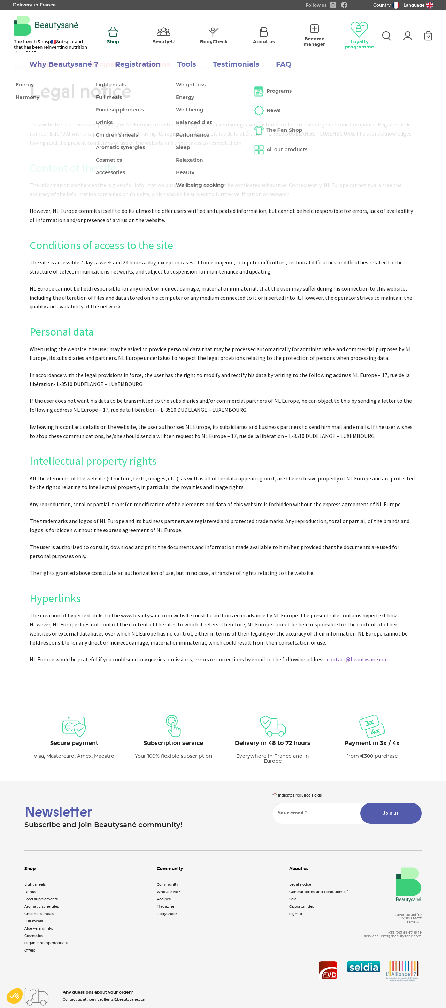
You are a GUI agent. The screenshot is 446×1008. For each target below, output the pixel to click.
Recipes (164, 899)
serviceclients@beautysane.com (393, 936)
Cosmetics (33, 936)
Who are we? (168, 892)
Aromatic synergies (41, 906)
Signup (295, 914)
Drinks (30, 892)
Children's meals (39, 914)
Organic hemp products (46, 943)
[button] (14, 996)
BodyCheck (167, 914)
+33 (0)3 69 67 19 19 (405, 932)
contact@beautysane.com (358, 659)
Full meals (33, 921)
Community (167, 884)
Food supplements (41, 899)
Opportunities (301, 906)
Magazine (165, 906)
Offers (29, 950)
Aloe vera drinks (38, 928)
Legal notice (300, 884)
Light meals (35, 884)
